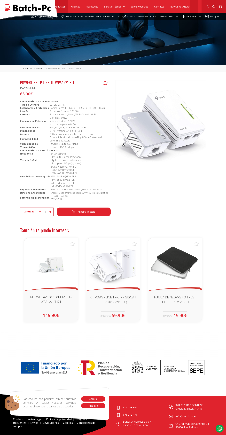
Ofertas (75, 6)
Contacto (159, 6)
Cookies (68, 423)
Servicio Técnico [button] (114, 6)
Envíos (34, 423)
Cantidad (29, 211)
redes (39, 68)
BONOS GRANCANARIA (183, 6)
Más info (93, 405)
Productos (59, 6)
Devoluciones (50, 423)
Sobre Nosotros (139, 6)
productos (28, 68)
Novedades (92, 6)
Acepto (93, 398)
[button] (220, 429)
